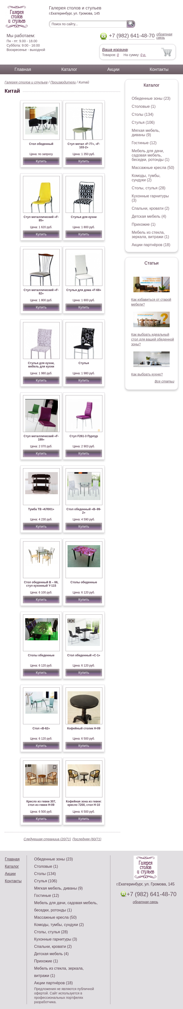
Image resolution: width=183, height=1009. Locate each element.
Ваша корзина (115, 50)
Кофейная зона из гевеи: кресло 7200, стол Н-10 (83, 803)
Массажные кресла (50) (153, 168)
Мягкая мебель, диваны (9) (146, 132)
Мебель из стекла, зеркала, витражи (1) (150, 234)
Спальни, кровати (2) (150, 208)
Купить (41, 161)
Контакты (159, 69)
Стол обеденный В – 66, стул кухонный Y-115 (41, 584)
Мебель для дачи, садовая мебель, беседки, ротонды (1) (150, 155)
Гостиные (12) (144, 143)
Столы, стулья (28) (148, 188)
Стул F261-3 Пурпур (83, 436)
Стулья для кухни (84, 217)
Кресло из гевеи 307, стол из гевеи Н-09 (41, 803)
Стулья (83, 363)
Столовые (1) (144, 106)
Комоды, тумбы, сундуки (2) (146, 178)
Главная (23, 69)
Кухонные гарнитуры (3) (55, 939)
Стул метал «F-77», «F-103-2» (84, 145)
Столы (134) (142, 114)
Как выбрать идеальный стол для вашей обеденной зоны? (152, 339)
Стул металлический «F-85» (41, 218)
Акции (113, 69)
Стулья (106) (143, 122)
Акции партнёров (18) (151, 245)
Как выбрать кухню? (147, 374)
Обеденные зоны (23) (151, 98)
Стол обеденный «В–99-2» (83, 511)
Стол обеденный (41, 144)
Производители (63, 82)
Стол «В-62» (41, 728)
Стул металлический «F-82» (41, 291)
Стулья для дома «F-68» (83, 290)
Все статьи (164, 381)
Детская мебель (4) (149, 216)
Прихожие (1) (143, 224)
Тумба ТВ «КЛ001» (41, 509)
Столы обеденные (83, 582)
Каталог (69, 69)
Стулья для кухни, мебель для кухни (41, 364)
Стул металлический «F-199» (41, 437)
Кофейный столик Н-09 (83, 728)
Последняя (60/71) (86, 839)
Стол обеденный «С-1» (83, 655)
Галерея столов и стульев (26, 82)
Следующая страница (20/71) (47, 839)
